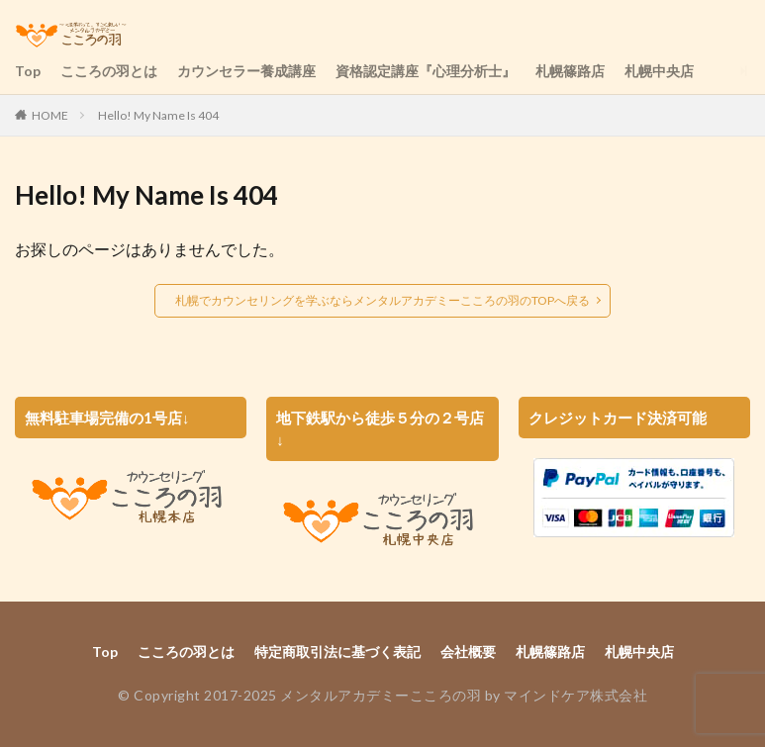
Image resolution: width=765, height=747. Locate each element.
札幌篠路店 (570, 70)
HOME (50, 115)
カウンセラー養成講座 (246, 70)
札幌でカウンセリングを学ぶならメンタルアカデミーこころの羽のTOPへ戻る (382, 300)
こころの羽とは (108, 70)
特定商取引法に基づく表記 (337, 651)
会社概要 (468, 651)
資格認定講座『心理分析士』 (425, 70)
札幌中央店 (659, 70)
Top (28, 70)
